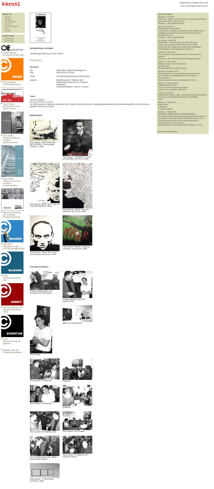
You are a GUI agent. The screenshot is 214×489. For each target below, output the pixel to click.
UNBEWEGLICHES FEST (168, 85)
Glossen (7, 19)
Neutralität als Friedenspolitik (169, 28)
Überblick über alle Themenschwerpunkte (12, 351)
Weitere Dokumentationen (168, 131)
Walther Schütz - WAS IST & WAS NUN (172, 64)
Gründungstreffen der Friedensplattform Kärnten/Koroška (179, 73)
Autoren (7, 24)
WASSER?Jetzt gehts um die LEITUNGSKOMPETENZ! (14, 246)
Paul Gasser (36, 60)
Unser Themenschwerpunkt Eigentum (12, 341)
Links (6, 28)
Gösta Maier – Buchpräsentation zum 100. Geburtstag (178, 42)
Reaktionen (9, 41)
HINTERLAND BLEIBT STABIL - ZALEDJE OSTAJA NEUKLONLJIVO (183, 95)
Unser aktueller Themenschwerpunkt (12, 83)
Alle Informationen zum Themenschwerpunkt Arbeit (12, 309)
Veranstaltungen (11, 26)
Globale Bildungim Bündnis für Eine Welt (13, 54)
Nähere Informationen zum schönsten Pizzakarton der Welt (12, 214)
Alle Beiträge (9, 21)
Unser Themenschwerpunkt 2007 (12, 278)
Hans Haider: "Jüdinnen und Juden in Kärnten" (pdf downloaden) (12, 182)
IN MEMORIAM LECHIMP (42, 102)
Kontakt (7, 31)
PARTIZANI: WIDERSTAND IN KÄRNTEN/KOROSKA (177, 114)
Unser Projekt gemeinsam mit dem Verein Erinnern (11, 106)
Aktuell (7, 17)
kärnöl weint (163, 104)
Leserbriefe (9, 39)
